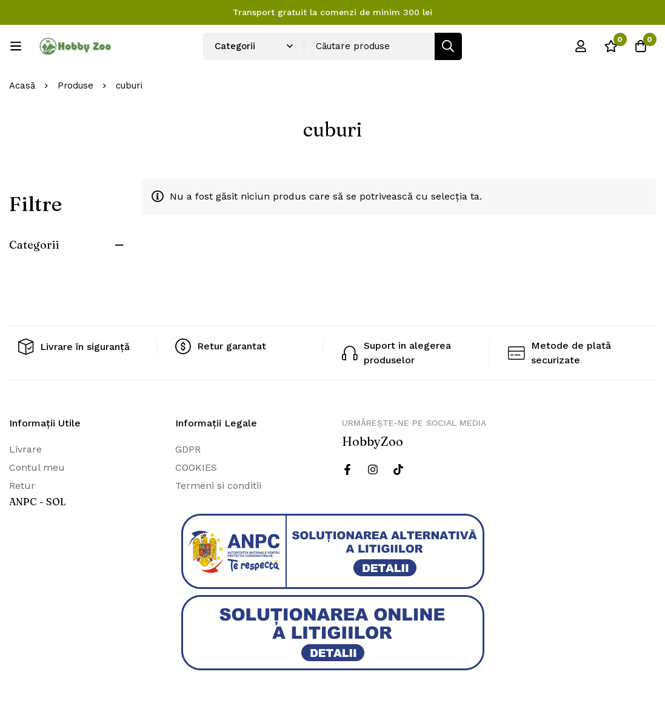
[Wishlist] (610, 46)
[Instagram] (372, 469)
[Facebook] (347, 469)
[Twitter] (398, 469)
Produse (76, 85)
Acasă (22, 85)
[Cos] (640, 46)
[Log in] (579, 46)
